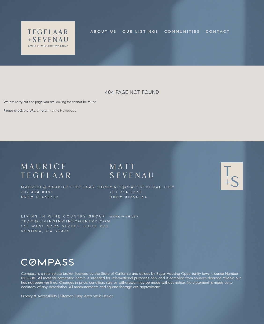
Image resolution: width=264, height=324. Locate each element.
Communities (182, 31)
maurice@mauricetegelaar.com (65, 187)
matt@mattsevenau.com (143, 187)
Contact (218, 31)
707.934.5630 (126, 192)
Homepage (68, 111)
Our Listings (140, 31)
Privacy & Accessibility (39, 296)
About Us (103, 31)
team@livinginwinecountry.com (66, 221)
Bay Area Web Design (95, 296)
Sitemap (66, 296)
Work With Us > (131, 216)
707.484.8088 (37, 192)
